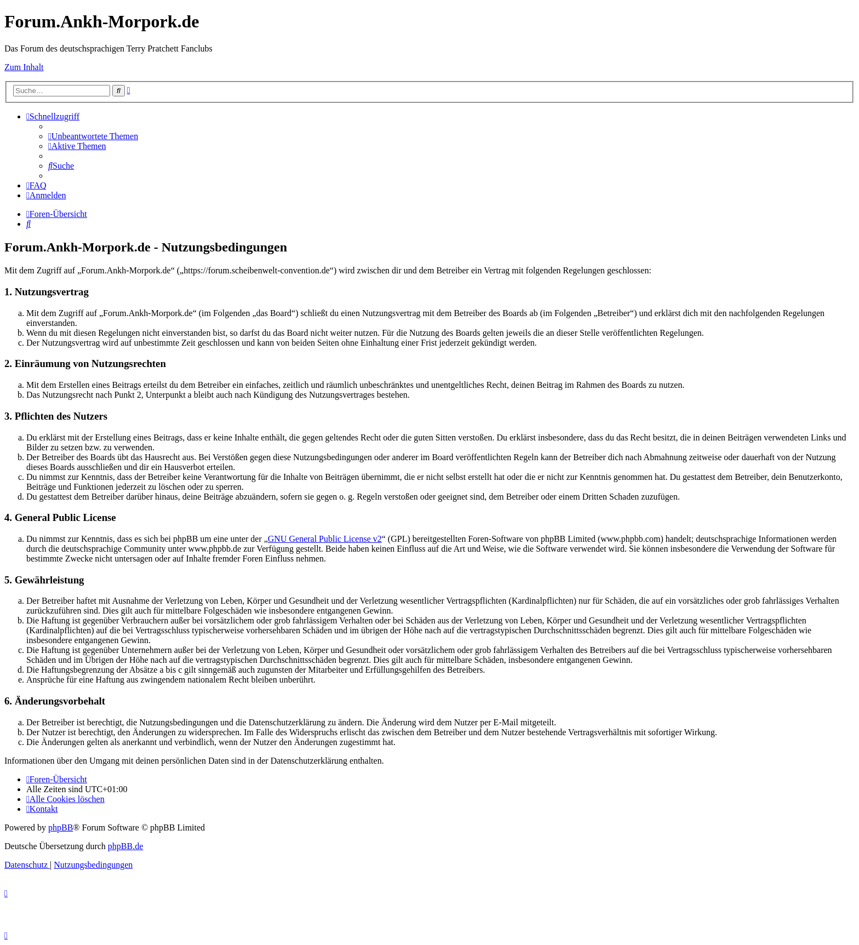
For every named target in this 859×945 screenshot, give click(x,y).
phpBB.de (125, 846)
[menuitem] (93, 136)
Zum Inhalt (24, 67)
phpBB (60, 827)
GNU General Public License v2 (325, 538)
